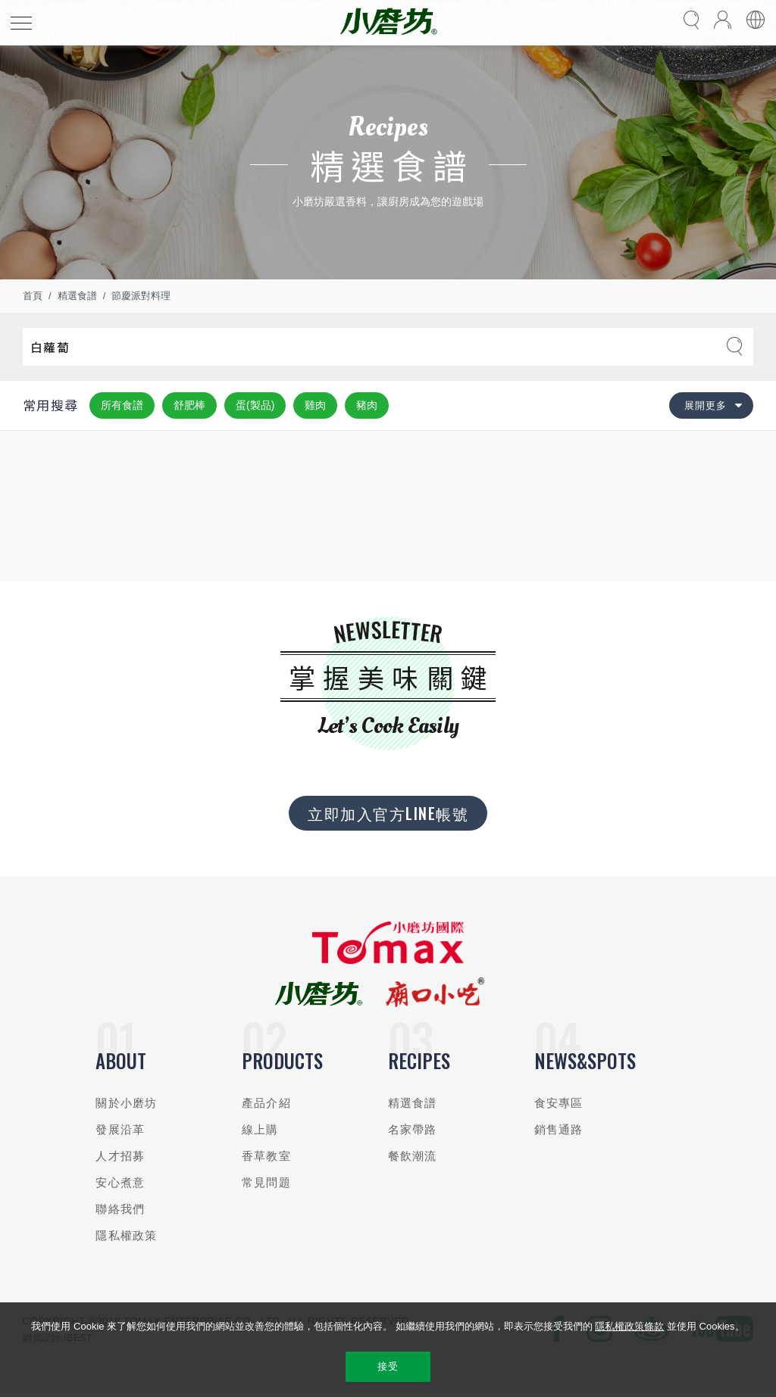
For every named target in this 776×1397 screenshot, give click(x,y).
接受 (387, 1366)
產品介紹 (266, 1102)
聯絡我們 (120, 1208)
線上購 (260, 1129)
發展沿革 (120, 1129)
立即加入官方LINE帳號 (388, 813)
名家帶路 (412, 1129)
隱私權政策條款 (629, 1326)
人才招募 (120, 1155)
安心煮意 (120, 1182)
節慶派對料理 (141, 295)
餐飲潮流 (412, 1155)
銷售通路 (559, 1129)
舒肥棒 (189, 405)
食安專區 (559, 1102)
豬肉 (366, 405)
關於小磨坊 (126, 1102)
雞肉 (315, 405)
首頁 (32, 295)
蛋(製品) (255, 405)
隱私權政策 (126, 1235)
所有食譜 (122, 405)
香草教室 (266, 1155)
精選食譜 (77, 295)
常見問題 (266, 1182)
